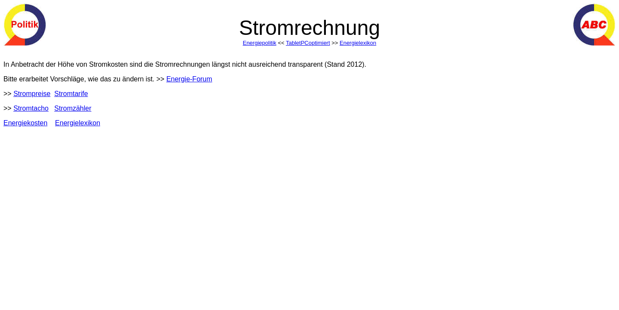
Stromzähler (72, 108)
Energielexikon (358, 43)
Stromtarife (71, 93)
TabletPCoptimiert (308, 43)
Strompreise (31, 93)
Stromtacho (31, 108)
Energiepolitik (259, 43)
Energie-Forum (189, 79)
